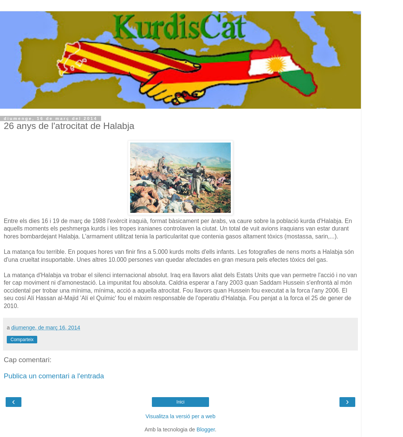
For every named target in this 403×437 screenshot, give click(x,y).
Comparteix (22, 339)
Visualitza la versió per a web (180, 416)
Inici (180, 402)
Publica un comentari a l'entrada (54, 376)
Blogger (206, 429)
